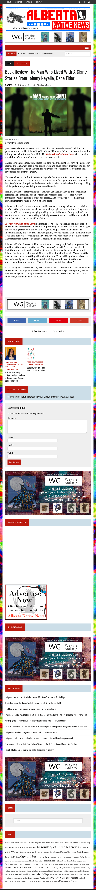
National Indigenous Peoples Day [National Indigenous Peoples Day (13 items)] (76, 869)
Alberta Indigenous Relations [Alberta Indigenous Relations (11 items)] (39, 844)
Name (10, 437)
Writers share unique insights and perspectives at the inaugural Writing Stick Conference (15, 376)
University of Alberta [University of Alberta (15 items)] (68, 882)
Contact (39, 2)
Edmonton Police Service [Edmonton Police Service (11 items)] (81, 858)
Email (10, 445)
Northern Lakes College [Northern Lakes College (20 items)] (37, 875)
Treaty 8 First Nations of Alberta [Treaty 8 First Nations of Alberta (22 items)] (62, 878)
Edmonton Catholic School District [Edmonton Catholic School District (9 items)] (61, 858)
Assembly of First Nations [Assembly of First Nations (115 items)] (57, 848)
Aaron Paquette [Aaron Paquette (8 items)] (9, 844)
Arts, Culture (10, 363)
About (9, 2)
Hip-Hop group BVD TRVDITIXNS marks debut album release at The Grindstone (35, 721)
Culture (19, 365)
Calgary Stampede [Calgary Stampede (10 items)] (43, 853)
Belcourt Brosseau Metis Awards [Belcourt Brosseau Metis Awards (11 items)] (24, 853)
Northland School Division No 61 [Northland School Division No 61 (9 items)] (67, 875)
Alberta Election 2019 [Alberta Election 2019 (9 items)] (21, 844)
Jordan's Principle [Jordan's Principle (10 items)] (62, 865)
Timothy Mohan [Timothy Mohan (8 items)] (22, 879)
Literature (9, 370)
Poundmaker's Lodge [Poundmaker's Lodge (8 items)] (11, 879)
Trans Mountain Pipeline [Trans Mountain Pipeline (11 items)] (36, 879)
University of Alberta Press (39, 85)
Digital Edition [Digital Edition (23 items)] (41, 857)
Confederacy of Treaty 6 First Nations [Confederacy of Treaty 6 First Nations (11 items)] (62, 853)
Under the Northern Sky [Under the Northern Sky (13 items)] (30, 882)
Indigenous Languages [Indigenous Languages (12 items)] (13, 865)
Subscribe (18, 2)
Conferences (10, 365)
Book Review (20, 85)
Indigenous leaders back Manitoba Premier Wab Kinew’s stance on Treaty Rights (35, 698)
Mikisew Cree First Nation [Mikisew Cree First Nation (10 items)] (37, 869)
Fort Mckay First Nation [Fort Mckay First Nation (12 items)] (67, 862)
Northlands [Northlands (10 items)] (53, 875)
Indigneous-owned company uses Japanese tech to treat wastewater (31, 733)
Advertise (29, 2)
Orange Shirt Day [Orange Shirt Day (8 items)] (83, 875)
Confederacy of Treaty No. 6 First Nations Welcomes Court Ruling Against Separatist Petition (41, 744)
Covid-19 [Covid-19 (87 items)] (27, 857)
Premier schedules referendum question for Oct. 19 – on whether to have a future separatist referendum (46, 715)
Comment (11, 418)
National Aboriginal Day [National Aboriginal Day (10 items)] (55, 869)
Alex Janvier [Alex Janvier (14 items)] (73, 843)
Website (10, 453)
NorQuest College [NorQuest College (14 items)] (17, 875)
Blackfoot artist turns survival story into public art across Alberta (30, 709)
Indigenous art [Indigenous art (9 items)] (81, 862)
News (17, 370)
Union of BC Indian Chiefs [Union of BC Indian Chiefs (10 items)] (49, 882)
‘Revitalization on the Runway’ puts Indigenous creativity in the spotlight (33, 703)
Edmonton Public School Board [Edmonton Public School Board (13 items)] (17, 862)
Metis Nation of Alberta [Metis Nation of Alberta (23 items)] (17, 868)
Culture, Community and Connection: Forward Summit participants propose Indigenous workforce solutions (45, 727)
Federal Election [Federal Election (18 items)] (50, 861)
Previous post (39, 331)
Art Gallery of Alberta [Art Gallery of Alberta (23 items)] (25, 848)
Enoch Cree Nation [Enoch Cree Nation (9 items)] (36, 862)
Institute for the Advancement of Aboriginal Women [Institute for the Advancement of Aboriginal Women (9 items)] (38, 865)
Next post (59, 331)
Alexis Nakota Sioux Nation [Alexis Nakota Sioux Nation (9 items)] (59, 844)
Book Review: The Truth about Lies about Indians (36, 369)
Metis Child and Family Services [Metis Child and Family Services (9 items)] (78, 865)
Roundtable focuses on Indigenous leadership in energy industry (29, 750)
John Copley (10, 367)
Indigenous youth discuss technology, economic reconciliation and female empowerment (39, 738)
